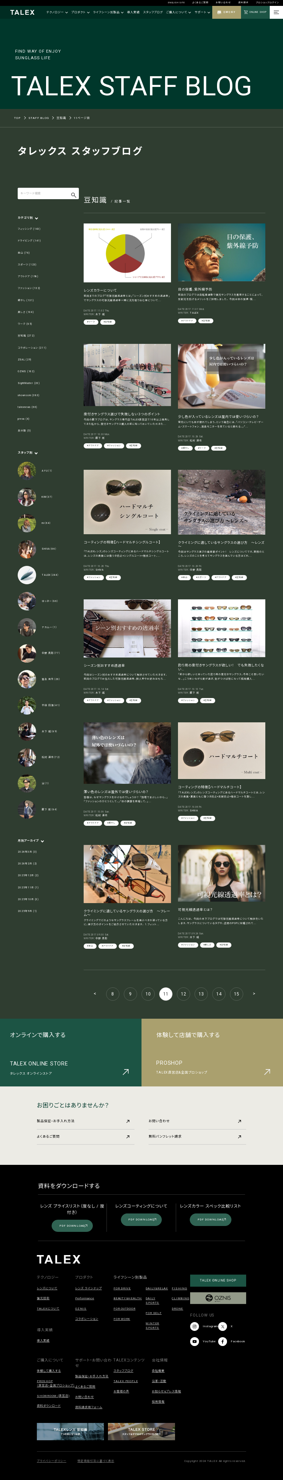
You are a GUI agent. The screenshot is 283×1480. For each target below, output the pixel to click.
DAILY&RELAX (157, 1288)
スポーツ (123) (27, 264)
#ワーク (91, 322)
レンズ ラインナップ (88, 1288)
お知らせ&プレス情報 (166, 1391)
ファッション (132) (29, 288)
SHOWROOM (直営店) (53, 1396)
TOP (17, 118)
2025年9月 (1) (27, 911)
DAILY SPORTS (152, 1300)
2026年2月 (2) (27, 863)
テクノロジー (57, 12)
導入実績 (133, 12)
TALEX (194, 312)
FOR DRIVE (122, 1288)
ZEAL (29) (24, 359)
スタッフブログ (153, 12)
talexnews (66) (27, 407)
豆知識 (61, 118)
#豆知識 (108, 322)
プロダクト (80, 12)
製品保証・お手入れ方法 (83, 1121)
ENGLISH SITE (176, 2)
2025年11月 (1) (28, 887)
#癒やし (185, 448)
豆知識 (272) (26, 335)
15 (236, 994)
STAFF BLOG (38, 118)
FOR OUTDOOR (124, 1308)
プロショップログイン (267, 2)
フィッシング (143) (29, 229)
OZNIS (81, 1308)
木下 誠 (100, 314)
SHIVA (99, 569)
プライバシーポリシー (51, 1461)
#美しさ (207, 945)
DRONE (177, 1308)
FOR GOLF (153, 1313)
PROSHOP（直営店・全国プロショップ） (56, 1383)
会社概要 (158, 1370)
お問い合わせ (223, 2)
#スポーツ (201, 577)
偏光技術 (43, 1298)
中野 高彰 (196, 569)
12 (183, 994)
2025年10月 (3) (28, 899)
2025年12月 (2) (28, 875)
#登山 (184, 577)
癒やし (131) (26, 300)
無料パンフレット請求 (195, 1136)
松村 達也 (196, 440)
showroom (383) (28, 395)
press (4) (23, 418)
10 (148, 994)
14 (218, 994)
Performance (84, 1298)
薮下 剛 (100, 438)
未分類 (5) (24, 430)
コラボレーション (86, 1319)
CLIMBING (180, 1298)
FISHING (179, 1288)
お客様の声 (121, 1391)
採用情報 (158, 1401)
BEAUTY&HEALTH (127, 1298)
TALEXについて (48, 1308)
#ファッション (113, 445)
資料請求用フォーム (88, 1407)
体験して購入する (49, 1370)
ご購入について (178, 12)
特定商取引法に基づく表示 (96, 1461)
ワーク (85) (25, 324)
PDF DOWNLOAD (73, 1225)
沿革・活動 (159, 1381)
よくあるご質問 (200, 2)
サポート (202, 12)
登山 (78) (24, 252)
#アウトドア (187, 321)
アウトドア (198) (28, 276)
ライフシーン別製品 (108, 12)
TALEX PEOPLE (125, 1381)
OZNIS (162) (26, 371)
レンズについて (47, 1288)
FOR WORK (121, 1319)
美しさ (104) (26, 312)
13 (201, 994)
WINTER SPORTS (152, 1325)
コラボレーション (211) (32, 347)
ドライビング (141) (29, 240)
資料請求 (243, 2)
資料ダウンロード (49, 1405)
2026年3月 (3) (27, 851)
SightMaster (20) (28, 383)
